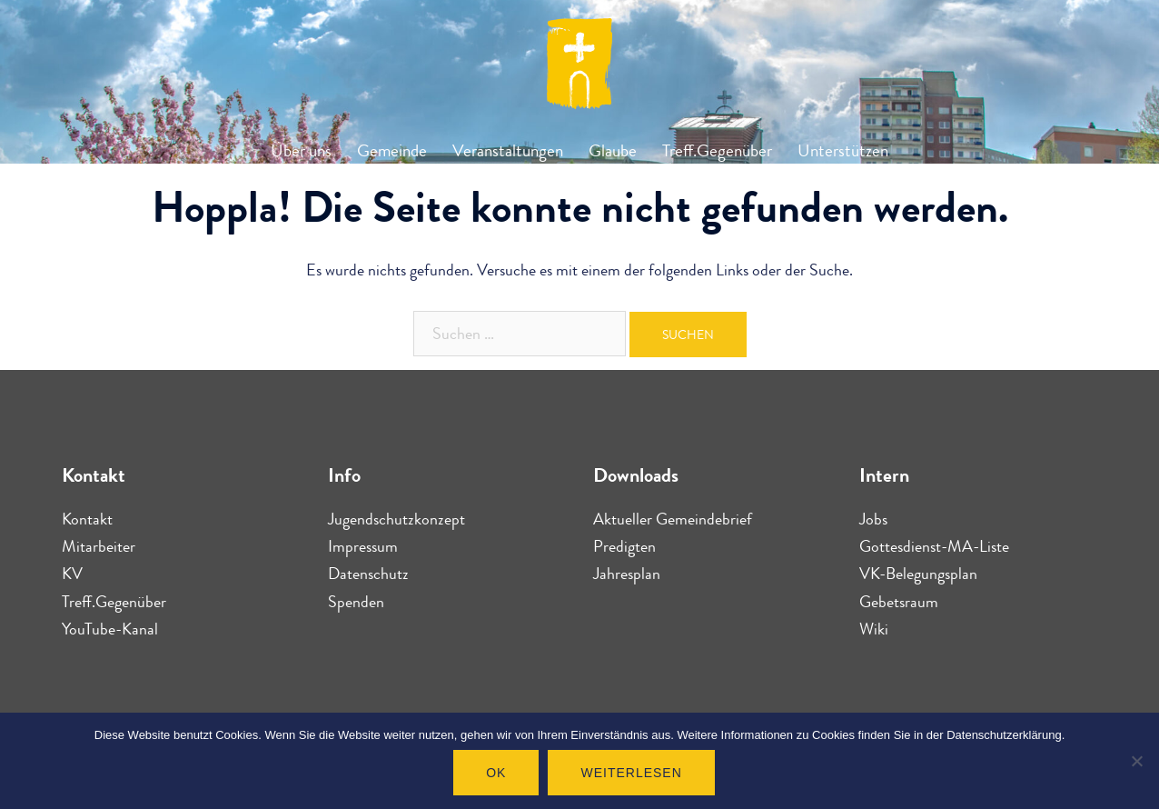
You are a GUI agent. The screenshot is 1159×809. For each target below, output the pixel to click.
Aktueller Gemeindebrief (672, 519)
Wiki (873, 629)
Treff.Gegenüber (717, 150)
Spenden (356, 602)
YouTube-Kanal (110, 629)
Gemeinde (392, 150)
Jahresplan (626, 573)
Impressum (363, 546)
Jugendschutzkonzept (396, 519)
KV (72, 573)
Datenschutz (368, 573)
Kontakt (87, 519)
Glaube (613, 150)
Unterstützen (842, 150)
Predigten (624, 546)
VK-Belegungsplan (918, 573)
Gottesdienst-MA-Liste (934, 546)
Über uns (301, 150)
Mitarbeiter (98, 546)
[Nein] (1136, 761)
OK (496, 772)
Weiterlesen (630, 772)
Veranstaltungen (507, 150)
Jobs (873, 519)
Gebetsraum (898, 602)
